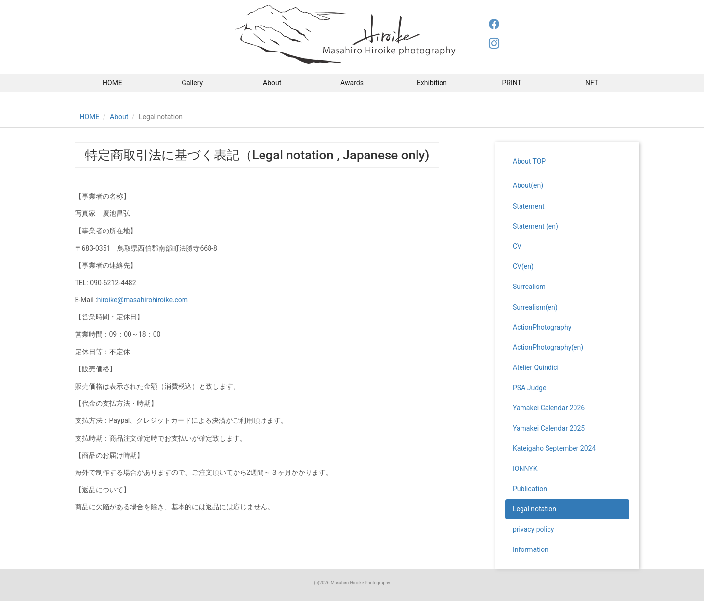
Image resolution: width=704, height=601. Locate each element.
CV (517, 246)
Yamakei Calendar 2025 (549, 428)
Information (530, 549)
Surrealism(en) (535, 307)
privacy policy (533, 529)
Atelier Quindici (536, 367)
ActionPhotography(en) (548, 347)
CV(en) (523, 266)
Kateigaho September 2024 (554, 448)
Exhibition (432, 83)
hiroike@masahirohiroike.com (142, 300)
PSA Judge (529, 388)
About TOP (529, 161)
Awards (352, 83)
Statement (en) (535, 226)
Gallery (192, 83)
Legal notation (534, 509)
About (272, 83)
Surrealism (529, 286)
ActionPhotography (542, 327)
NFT (591, 83)
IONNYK (525, 468)
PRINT (511, 83)
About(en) (528, 185)
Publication (530, 489)
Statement (529, 206)
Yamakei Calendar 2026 (549, 408)
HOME (112, 83)
